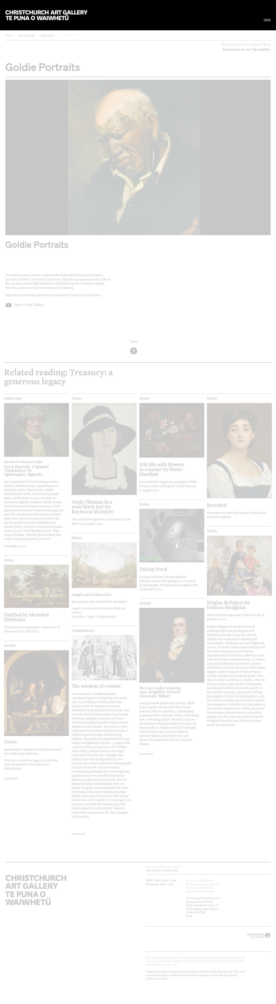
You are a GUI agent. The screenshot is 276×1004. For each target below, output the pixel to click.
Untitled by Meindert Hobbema (26, 617)
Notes (77, 398)
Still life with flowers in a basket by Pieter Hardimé (161, 469)
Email (189, 916)
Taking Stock (153, 569)
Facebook (134, 351)
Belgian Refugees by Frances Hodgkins (228, 605)
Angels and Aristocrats (91, 594)
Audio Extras (47, 35)
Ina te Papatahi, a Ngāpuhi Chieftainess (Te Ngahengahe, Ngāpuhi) (28, 468)
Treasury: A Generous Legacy (22, 760)
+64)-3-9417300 (196, 912)
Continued (10, 778)
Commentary (83, 630)
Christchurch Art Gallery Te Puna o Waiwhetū (46, 15)
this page (229, 975)
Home (8, 35)
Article (10, 645)
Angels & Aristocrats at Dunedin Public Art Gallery (99, 610)
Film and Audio (26, 35)
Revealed (216, 505)
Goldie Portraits (69, 35)
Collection (13, 398)
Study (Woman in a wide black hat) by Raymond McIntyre (93, 506)
